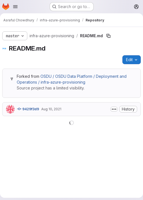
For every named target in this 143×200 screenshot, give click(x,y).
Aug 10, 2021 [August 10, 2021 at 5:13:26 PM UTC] (51, 109)
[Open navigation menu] (15, 6)
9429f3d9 (28, 109)
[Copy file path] (108, 35)
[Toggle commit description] (114, 109)
